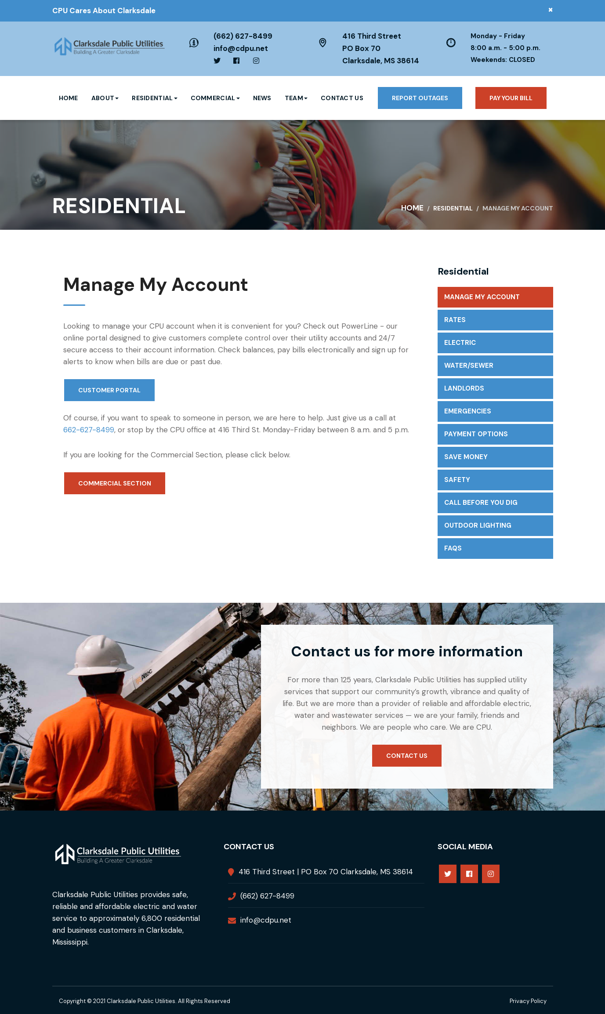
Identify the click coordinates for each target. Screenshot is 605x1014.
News (262, 98)
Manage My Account (482, 297)
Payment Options (476, 434)
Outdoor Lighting (477, 525)
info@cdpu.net (241, 48)
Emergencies (467, 411)
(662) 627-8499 (243, 36)
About (105, 98)
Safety (457, 479)
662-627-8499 (88, 430)
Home (68, 98)
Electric (460, 342)
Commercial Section (114, 483)
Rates (455, 319)
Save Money (466, 457)
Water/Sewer (468, 365)
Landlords (464, 388)
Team (296, 98)
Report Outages (420, 98)
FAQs (453, 548)
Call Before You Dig (481, 502)
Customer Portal (109, 390)
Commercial (215, 98)
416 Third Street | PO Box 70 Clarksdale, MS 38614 (326, 871)
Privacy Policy (528, 1001)
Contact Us (342, 98)
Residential (154, 98)
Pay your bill (511, 98)
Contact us (406, 756)
